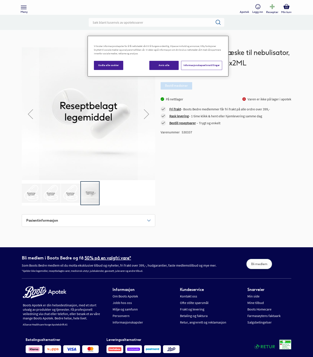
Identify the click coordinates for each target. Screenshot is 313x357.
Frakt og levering (192, 316)
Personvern (121, 322)
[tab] (88, 227)
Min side (253, 303)
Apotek (243, 14)
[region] (158, 56)
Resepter (271, 14)
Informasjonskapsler (128, 329)
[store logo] (154, 11)
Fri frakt (175, 116)
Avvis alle (164, 65)
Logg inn (256, 14)
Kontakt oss (188, 303)
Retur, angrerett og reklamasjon (203, 329)
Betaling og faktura (194, 322)
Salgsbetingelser (259, 329)
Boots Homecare (259, 316)
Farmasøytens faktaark (264, 322)
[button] (30, 121)
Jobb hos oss (122, 309)
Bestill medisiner (176, 93)
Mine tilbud (255, 309)
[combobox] (156, 29)
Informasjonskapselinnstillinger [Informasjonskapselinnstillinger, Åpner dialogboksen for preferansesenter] (201, 65)
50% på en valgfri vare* (108, 264)
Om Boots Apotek (125, 303)
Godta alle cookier (108, 65)
